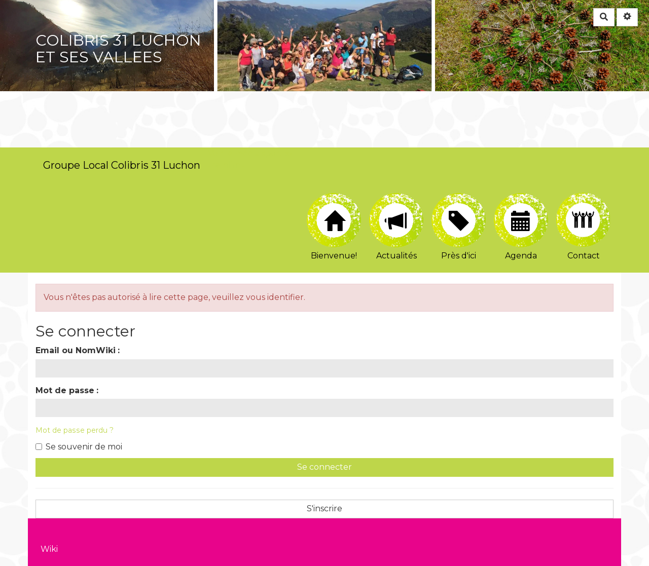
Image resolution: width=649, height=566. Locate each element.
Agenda (521, 226)
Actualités (396, 226)
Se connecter (324, 467)
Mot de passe (64, 390)
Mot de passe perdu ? (74, 430)
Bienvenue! (334, 226)
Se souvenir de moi (78, 446)
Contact (583, 226)
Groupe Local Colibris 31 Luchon (121, 165)
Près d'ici (458, 226)
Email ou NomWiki (75, 350)
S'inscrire (324, 508)
